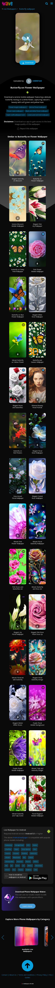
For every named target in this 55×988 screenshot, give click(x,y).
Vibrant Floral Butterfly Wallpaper (37, 543)
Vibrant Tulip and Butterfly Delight (37, 769)
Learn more (27, 906)
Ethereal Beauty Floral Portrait (37, 406)
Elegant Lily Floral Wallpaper (17, 633)
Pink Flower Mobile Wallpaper (37, 270)
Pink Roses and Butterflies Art (17, 588)
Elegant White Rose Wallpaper (37, 316)
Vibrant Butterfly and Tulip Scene (17, 815)
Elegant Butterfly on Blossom (18, 180)
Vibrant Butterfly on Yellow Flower (18, 361)
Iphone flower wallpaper (37, 107)
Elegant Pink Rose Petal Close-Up (37, 633)
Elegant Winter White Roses (18, 724)
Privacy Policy (42, 975)
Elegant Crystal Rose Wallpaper (37, 497)
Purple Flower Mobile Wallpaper (18, 769)
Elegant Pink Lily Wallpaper (37, 225)
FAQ (50, 975)
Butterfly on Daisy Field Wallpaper (17, 270)
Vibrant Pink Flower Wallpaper (18, 543)
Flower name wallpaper (15, 111)
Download (27, 62)
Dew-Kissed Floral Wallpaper (17, 497)
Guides (27, 977)
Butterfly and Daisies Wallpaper (37, 361)
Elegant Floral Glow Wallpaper (37, 452)
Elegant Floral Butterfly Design (37, 679)
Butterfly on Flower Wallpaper (37, 180)
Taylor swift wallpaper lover (15, 115)
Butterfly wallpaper (27, 9)
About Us (12, 975)
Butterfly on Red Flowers (17, 452)
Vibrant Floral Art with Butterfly (18, 679)
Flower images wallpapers (18, 107)
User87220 (34, 81)
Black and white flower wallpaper (37, 111)
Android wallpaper (20, 837)
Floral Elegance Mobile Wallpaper (37, 815)
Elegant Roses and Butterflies (17, 406)
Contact (4, 975)
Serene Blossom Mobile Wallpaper (18, 225)
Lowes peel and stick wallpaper (38, 115)
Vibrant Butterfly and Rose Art (37, 588)
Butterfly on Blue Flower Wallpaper (18, 316)
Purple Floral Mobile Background (37, 724)
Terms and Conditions (26, 975)
